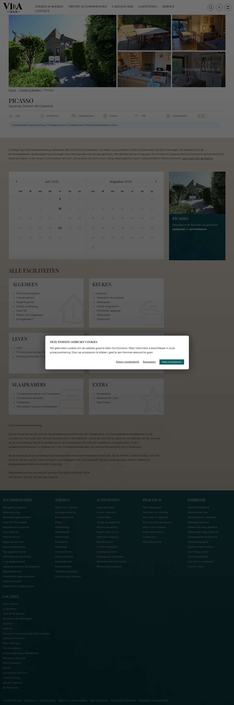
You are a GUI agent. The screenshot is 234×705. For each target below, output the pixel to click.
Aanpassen (149, 361)
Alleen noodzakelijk (127, 361)
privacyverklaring (60, 352)
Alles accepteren (172, 362)
